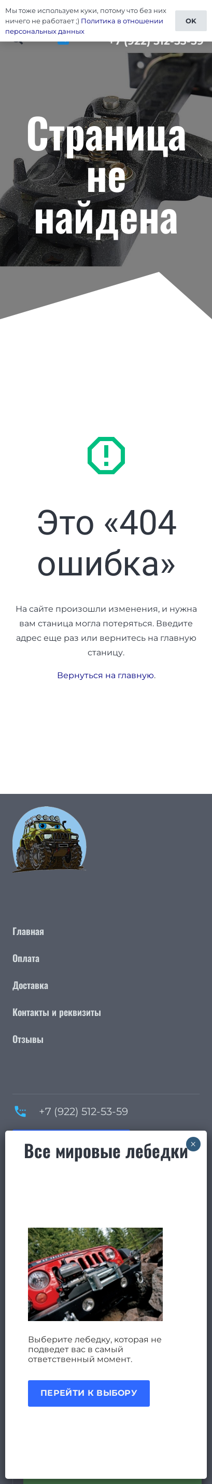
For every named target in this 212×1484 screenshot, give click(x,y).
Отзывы (28, 1039)
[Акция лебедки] (106, 1274)
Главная (28, 931)
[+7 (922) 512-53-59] (25, 1111)
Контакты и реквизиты (56, 1012)
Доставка (30, 985)
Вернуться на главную (105, 675)
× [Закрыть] (193, 1144)
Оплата (25, 958)
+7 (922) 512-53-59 (83, 1111)
